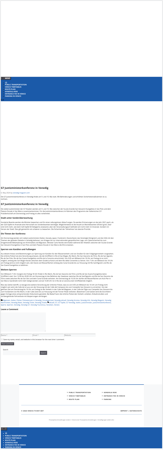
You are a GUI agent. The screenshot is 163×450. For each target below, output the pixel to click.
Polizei (19, 300)
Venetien (49, 305)
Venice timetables (13, 87)
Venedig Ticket (28, 302)
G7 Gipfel (61, 302)
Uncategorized (48, 300)
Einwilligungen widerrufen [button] (106, 420)
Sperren (10, 305)
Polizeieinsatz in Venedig (31, 300)
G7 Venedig (70, 302)
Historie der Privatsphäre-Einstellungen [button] (84, 420)
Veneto (57, 305)
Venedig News (16, 302)
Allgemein (6, 300)
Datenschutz (136, 411)
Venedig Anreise (73, 300)
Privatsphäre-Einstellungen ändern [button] (60, 420)
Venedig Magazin (97, 300)
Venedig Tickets (41, 302)
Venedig (17, 305)
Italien (13, 300)
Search (5, 349)
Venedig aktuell (60, 300)
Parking (107, 399)
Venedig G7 (25, 305)
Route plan (10, 89)
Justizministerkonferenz (102, 302)
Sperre (3, 305)
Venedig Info (85, 300)
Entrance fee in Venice (15, 94)
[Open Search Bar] (2, 100)
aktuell (51, 302)
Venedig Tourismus (38, 305)
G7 (56, 302)
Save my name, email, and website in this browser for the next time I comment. (33, 339)
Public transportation (16, 84)
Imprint (124, 411)
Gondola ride (11, 91)
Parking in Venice (13, 96)
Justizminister (87, 302)
